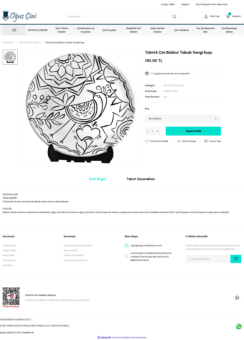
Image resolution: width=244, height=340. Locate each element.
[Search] (122, 16)
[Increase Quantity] (157, 131)
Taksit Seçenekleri (141, 179)
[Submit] (235, 259)
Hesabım (8, 265)
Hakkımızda (9, 245)
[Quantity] (152, 131)
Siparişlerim (9, 260)
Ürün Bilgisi (97, 179)
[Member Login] (211, 16)
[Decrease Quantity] (147, 131)
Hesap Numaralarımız (76, 260)
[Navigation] (14, 30)
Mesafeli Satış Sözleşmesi (78, 245)
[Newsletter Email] (213, 259)
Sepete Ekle (193, 131)
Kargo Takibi (9, 250)
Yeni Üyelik (8, 255)
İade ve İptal (70, 250)
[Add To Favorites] (156, 141)
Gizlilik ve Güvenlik (73, 255)
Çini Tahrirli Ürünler (174, 85)
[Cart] (233, 16)
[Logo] (20, 16)
